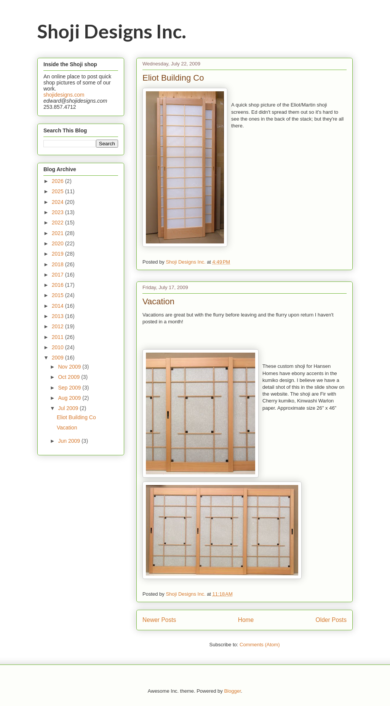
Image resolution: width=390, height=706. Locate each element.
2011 (58, 337)
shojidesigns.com (63, 95)
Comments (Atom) (260, 644)
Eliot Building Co (173, 78)
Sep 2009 (70, 388)
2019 (58, 254)
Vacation (158, 301)
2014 (58, 306)
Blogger (232, 691)
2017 (58, 275)
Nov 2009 (70, 367)
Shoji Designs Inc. (111, 31)
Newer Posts (159, 620)
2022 (58, 222)
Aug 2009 (70, 398)
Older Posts (331, 620)
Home (246, 620)
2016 (58, 285)
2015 (58, 295)
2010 (58, 347)
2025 (58, 191)
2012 (58, 326)
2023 (58, 212)
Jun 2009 (70, 441)
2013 (58, 316)
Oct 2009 (69, 377)
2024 (58, 202)
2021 (58, 233)
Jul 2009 (69, 408)
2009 (58, 358)
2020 (58, 243)
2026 (58, 181)
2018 (58, 264)
